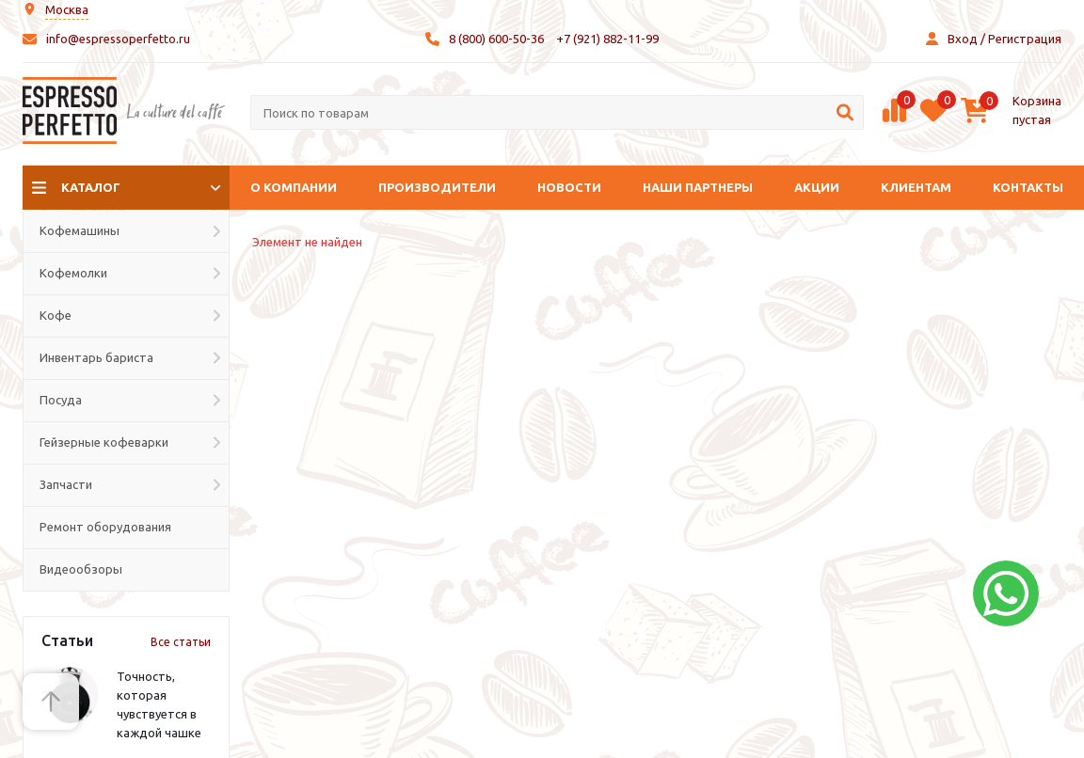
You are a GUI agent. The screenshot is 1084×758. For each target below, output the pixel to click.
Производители (437, 187)
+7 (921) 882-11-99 (607, 38)
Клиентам (916, 187)
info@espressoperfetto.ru (118, 38)
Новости (569, 187)
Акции (816, 187)
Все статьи (181, 642)
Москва (66, 9)
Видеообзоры (81, 569)
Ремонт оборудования (105, 526)
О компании (293, 187)
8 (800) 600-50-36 (496, 38)
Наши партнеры (698, 187)
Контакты (1028, 187)
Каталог (90, 187)
